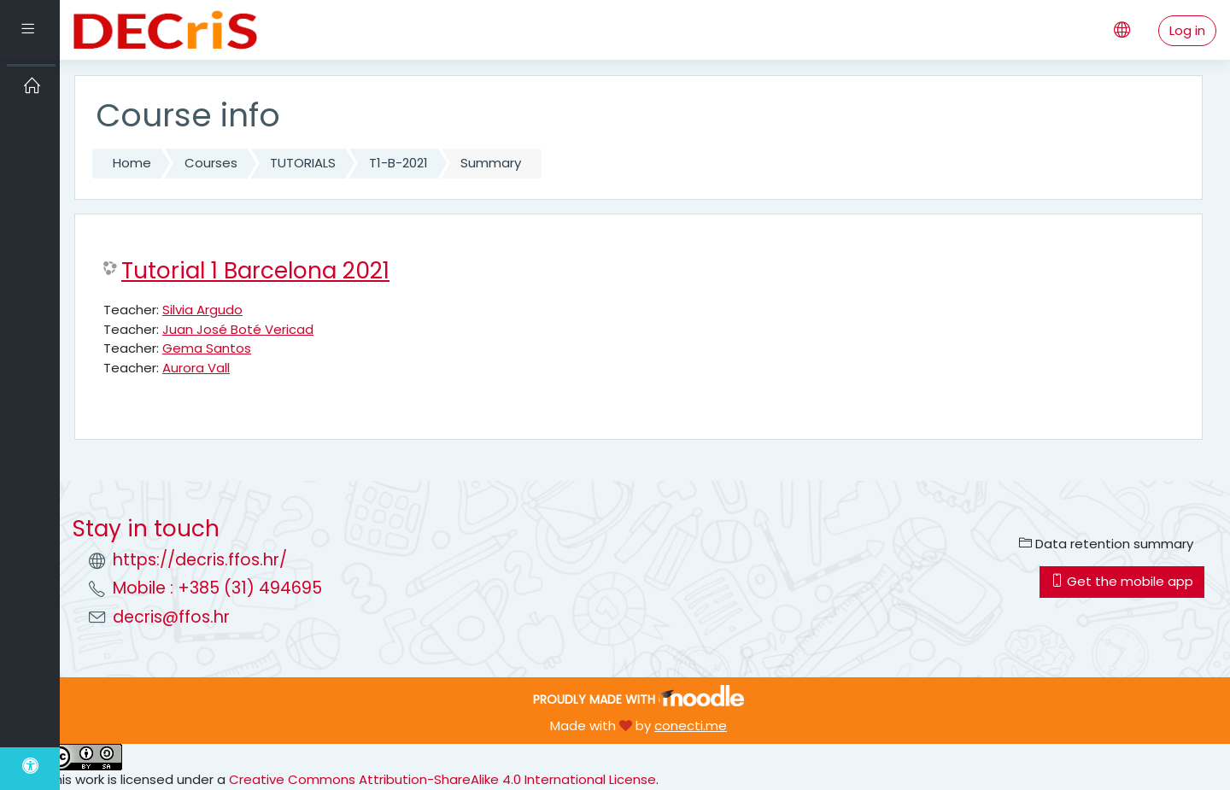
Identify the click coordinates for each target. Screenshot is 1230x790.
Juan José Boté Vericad (237, 329)
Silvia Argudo (202, 310)
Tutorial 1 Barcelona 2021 (255, 270)
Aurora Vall (196, 368)
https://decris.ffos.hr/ (200, 559)
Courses (210, 163)
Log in (1187, 30)
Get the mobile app (1122, 581)
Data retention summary (1106, 544)
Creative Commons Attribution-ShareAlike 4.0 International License (442, 779)
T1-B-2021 (398, 163)
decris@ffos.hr (171, 617)
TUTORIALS (303, 163)
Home (132, 163)
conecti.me (690, 725)
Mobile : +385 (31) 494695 (217, 588)
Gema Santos (206, 348)
